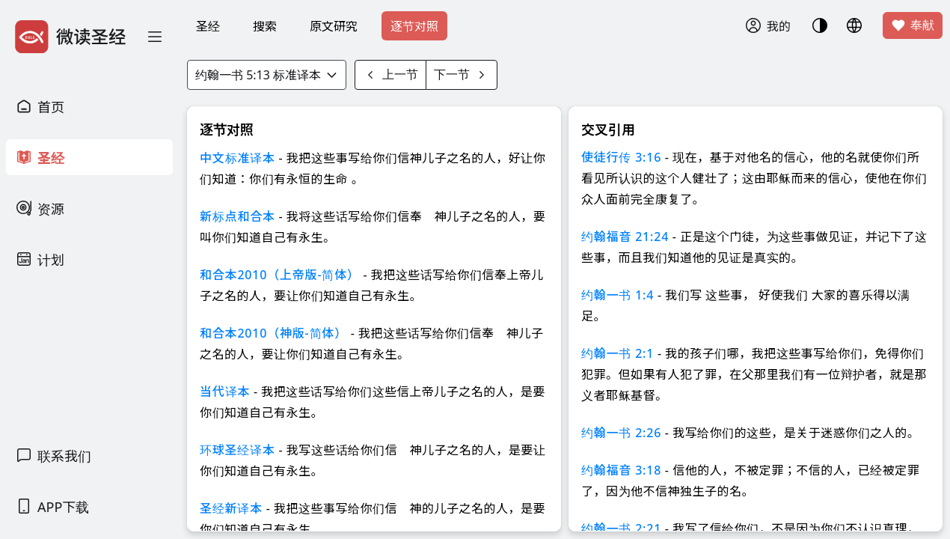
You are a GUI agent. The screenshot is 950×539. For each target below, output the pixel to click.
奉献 (912, 25)
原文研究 (334, 26)
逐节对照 (414, 26)
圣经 (208, 26)
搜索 (265, 26)
